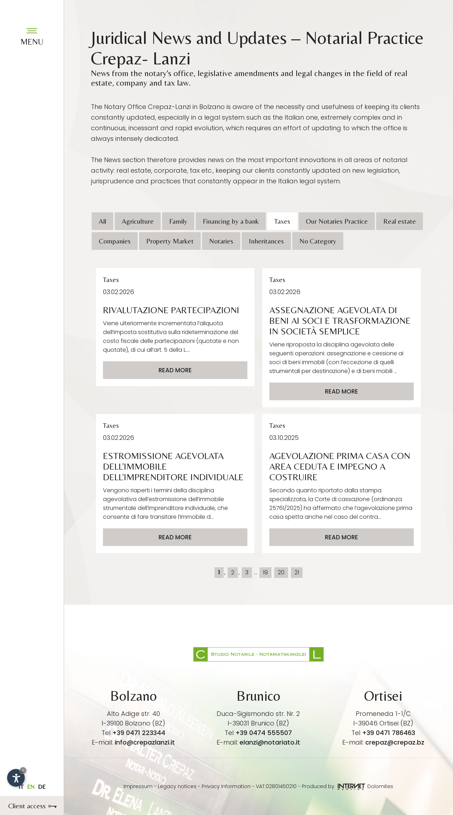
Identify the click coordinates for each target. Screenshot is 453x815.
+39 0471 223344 (138, 732)
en (30, 786)
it (20, 786)
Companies (115, 241)
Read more (175, 370)
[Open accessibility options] (16, 778)
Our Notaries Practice (337, 221)
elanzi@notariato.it (270, 742)
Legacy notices (177, 786)
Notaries (221, 241)
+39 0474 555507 (263, 732)
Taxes (282, 221)
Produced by (334, 786)
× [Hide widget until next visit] (23, 770)
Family (178, 221)
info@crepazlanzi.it (145, 742)
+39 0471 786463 (388, 732)
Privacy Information (226, 786)
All (102, 221)
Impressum (138, 786)
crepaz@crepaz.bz (394, 742)
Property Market (170, 241)
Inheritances (266, 241)
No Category (317, 241)
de (42, 786)
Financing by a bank (231, 221)
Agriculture (138, 221)
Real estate (399, 221)
